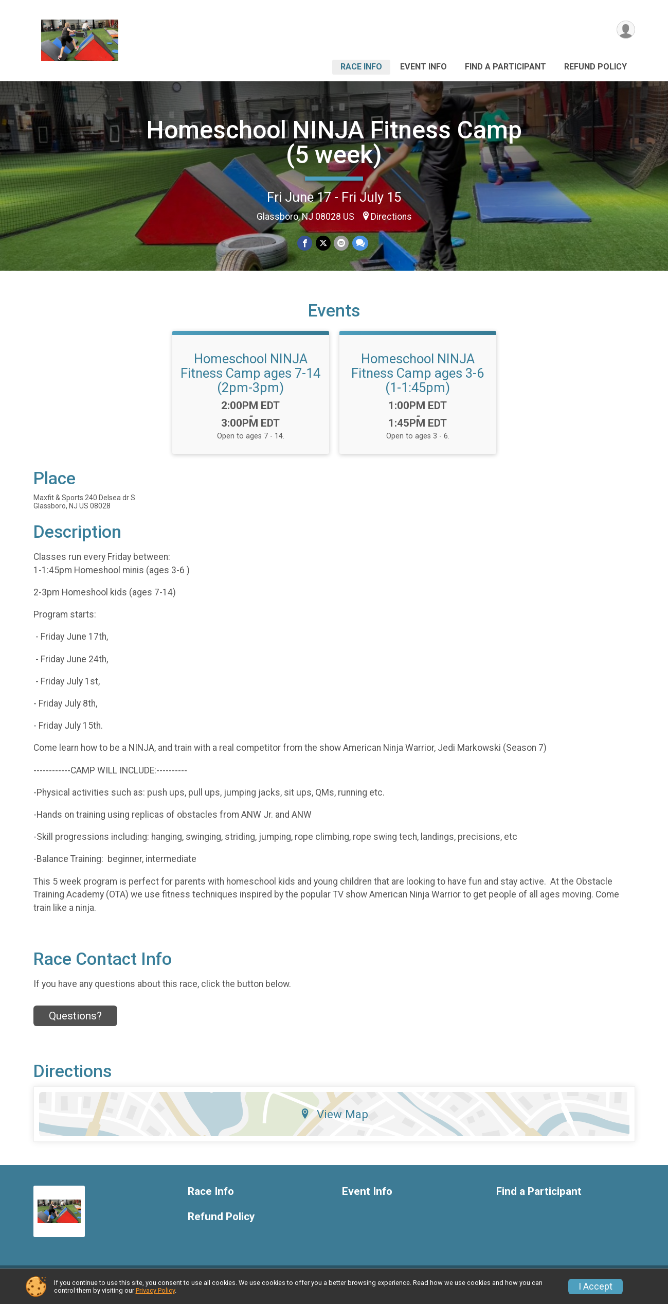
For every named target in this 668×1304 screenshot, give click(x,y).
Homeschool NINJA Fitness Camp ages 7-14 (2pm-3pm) (250, 379)
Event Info (423, 67)
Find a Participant (505, 67)
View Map (334, 1120)
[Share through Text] (360, 243)
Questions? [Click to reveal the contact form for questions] (75, 1022)
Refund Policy (595, 67)
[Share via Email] (341, 243)
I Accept (595, 1286)
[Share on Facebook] (305, 243)
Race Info (361, 67)
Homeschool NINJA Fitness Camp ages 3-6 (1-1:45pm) (417, 379)
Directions (391, 217)
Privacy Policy (155, 1290)
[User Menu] (625, 30)
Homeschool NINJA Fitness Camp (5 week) (334, 142)
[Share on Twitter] (323, 243)
